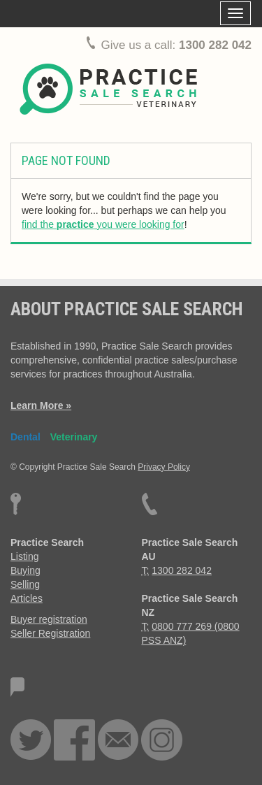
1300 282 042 (215, 45)
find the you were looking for (103, 224)
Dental (25, 436)
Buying (25, 570)
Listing (24, 556)
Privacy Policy (164, 467)
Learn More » (40, 405)
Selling (25, 584)
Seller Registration (50, 633)
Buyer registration (48, 619)
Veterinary (74, 436)
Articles (26, 598)
